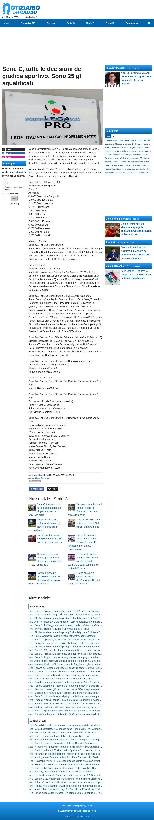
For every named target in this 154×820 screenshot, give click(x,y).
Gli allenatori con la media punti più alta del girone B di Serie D (67, 632)
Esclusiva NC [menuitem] (27, 23)
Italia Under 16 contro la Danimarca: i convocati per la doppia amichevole (136, 274)
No (6, 183)
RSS (94, 811)
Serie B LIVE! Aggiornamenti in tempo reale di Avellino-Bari (66, 768)
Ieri (113, 136)
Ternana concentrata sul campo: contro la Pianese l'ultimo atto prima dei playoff (76, 671)
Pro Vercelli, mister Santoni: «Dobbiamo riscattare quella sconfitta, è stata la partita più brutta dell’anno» (83, 561)
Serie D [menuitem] (110, 23)
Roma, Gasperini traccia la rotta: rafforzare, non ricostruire (65, 636)
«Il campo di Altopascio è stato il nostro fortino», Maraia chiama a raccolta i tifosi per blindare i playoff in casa (92, 746)
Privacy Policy (85, 806)
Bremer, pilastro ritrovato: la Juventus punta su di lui (62, 629)
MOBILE (86, 811)
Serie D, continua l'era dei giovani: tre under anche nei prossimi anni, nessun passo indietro (82, 675)
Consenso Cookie (70, 806)
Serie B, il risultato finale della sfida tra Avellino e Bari (62, 736)
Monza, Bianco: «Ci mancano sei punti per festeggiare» (64, 678)
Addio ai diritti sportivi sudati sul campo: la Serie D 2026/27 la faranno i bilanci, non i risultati (82, 661)
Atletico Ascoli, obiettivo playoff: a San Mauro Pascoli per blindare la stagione (74, 789)
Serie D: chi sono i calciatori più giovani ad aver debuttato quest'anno (71, 696)
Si (6, 179)
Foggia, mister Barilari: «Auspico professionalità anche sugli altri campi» (50, 538)
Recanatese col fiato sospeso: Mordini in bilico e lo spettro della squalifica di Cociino (79, 754)
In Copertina (112, 68)
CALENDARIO (64, 811)
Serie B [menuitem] (70, 23)
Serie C (39, 475)
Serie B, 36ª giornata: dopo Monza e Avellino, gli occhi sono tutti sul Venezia (74, 650)
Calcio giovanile (115, 266)
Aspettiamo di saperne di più (14, 188)
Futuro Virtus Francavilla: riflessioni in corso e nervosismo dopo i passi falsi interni (77, 782)
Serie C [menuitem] (90, 23)
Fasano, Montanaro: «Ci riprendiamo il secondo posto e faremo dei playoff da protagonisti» (82, 764)
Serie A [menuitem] (51, 23)
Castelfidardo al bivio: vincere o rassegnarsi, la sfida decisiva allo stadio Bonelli (76, 725)
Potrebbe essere (12, 194)
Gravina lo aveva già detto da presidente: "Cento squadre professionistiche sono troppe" (81, 689)
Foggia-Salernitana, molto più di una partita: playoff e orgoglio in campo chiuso (76, 685)
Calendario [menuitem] (132, 23)
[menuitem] (149, 23)
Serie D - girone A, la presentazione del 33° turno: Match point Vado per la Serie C (78, 653)
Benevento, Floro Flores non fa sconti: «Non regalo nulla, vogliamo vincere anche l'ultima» (82, 739)
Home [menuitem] (5, 23)
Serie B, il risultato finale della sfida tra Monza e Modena (64, 771)
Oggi (108, 136)
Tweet (52, 489)
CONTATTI (77, 811)
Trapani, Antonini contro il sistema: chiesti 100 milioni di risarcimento (88, 523)
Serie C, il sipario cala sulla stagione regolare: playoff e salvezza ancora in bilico (76, 657)
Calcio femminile (115, 218)
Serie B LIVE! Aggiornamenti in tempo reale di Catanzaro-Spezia (68, 625)
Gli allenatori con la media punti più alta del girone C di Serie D (67, 618)
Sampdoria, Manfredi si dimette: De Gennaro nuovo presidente (67, 714)
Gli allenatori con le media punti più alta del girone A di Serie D (67, 646)
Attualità (110, 242)
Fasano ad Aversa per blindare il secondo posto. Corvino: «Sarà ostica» (72, 668)
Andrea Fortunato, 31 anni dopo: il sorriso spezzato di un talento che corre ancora (77, 621)
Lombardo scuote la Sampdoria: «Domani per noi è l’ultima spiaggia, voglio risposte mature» (83, 775)
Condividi (36, 489)
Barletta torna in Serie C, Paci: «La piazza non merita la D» (66, 732)
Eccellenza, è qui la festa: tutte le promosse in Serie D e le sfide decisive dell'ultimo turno (81, 682)
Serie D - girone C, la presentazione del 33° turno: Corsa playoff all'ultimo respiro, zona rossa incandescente (91, 611)
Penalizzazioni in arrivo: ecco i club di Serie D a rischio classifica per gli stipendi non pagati (82, 703)
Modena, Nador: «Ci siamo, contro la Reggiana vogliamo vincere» (69, 664)
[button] (14, 198)
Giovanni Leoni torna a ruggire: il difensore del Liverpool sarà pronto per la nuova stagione (82, 643)
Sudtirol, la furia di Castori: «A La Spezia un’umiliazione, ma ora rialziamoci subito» (78, 750)
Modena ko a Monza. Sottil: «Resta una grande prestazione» (66, 693)
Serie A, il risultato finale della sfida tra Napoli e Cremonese (66, 743)
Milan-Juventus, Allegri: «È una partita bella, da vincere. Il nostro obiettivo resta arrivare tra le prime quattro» (91, 614)
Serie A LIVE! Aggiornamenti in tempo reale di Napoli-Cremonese (69, 778)
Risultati (14, 203)
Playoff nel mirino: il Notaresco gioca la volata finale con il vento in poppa (73, 761)
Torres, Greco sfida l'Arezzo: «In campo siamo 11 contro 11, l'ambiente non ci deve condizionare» (82, 542)
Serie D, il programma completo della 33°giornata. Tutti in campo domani (73, 710)
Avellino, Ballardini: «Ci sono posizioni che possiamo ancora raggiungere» (73, 707)
